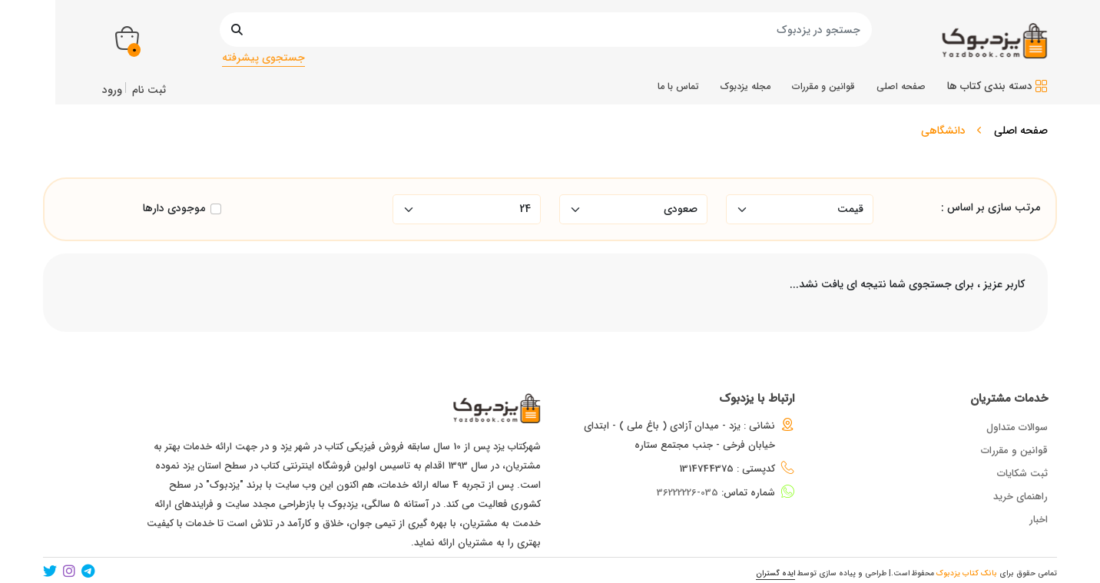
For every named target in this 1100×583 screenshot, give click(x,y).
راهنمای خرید (1020, 497)
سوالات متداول (1017, 427)
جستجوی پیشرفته (263, 57)
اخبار (1038, 520)
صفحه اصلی (1021, 130)
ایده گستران (775, 573)
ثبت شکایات (1022, 473)
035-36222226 (687, 493)
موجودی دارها (174, 208)
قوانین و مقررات (1014, 450)
